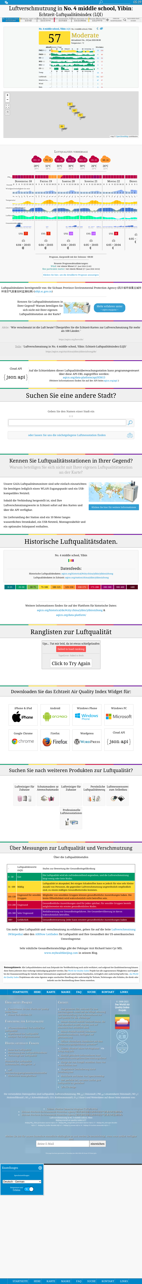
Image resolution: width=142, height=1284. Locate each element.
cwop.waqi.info (66, 1213)
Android (55, 795)
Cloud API (119, 820)
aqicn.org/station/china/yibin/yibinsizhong (87, 617)
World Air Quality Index (79, 1132)
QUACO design (68, 1248)
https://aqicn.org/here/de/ (71, 339)
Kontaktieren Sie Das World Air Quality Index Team (27, 1172)
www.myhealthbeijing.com (61, 1114)
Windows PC (119, 795)
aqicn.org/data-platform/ (71, 655)
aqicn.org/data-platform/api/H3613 (84, 377)
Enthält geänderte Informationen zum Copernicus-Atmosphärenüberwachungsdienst (82, 1218)
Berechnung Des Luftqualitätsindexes (27, 1214)
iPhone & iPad (23, 795)
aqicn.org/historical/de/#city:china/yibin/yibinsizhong (70, 650)
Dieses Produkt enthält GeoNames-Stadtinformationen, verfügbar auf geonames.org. (77, 1196)
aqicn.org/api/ (111, 380)
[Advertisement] (71, 467)
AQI (54, 28)
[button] (70, 105)
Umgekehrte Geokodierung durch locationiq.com (77, 1232)
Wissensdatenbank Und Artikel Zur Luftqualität (25, 1191)
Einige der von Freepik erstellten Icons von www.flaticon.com (82, 1225)
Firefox (55, 821)
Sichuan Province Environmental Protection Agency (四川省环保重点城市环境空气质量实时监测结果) (72, 1273)
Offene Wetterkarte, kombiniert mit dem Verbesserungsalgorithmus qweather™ (80, 1205)
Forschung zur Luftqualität (24, 1183)
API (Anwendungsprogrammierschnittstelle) (26, 1233)
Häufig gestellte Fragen (22, 1205)
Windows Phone (87, 795)
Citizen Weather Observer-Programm (80, 1210)
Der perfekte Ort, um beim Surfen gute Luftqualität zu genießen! (79, 1243)
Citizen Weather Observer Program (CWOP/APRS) (72, 1270)
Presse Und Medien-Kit (20, 1176)
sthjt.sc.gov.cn (43, 291)
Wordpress (87, 821)
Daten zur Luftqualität (19, 1211)
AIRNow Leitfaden (46, 1096)
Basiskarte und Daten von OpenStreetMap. (82, 1237)
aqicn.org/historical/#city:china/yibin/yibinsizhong (87, 614)
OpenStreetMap (122, 136)
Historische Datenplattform (22, 1237)
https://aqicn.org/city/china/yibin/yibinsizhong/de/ (71, 351)
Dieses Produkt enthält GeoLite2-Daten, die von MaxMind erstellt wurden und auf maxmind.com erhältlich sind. (81, 1186)
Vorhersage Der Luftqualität (22, 1217)
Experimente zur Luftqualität (23, 1195)
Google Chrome (23, 821)
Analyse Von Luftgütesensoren (24, 1198)
